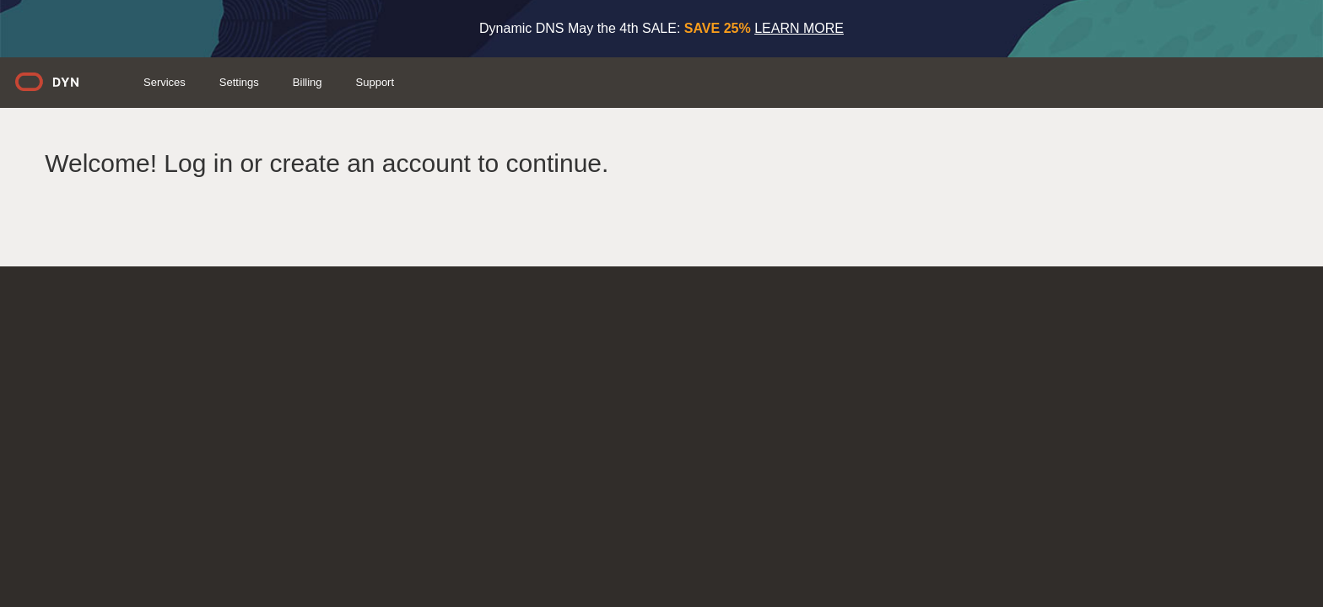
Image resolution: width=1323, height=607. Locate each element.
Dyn (320, 88)
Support (638, 82)
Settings (502, 82)
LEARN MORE (799, 28)
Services (428, 82)
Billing (571, 82)
